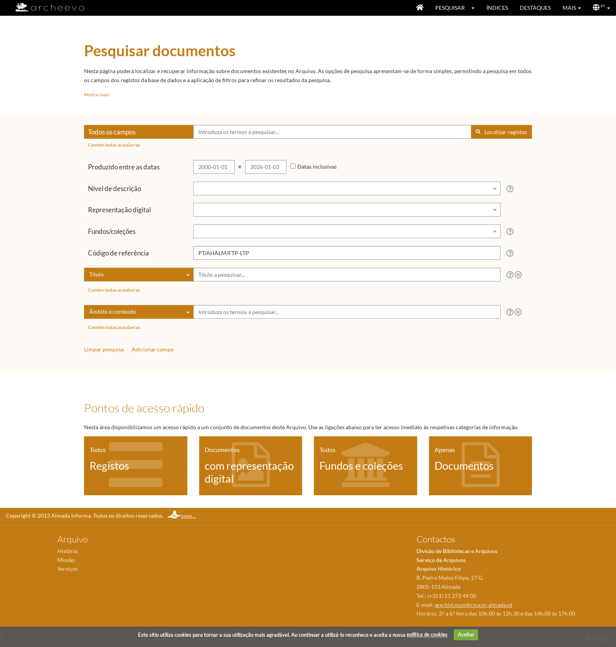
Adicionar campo (153, 349)
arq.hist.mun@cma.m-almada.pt (473, 604)
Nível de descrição (114, 188)
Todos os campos (112, 132)
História (67, 551)
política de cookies (427, 634)
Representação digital (119, 210)
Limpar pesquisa (104, 349)
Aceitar (466, 634)
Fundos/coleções (112, 231)
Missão (66, 560)
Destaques (535, 7)
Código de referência (118, 253)
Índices (497, 7)
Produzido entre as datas (124, 167)
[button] (475, 8)
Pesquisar (450, 7)
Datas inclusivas (317, 166)
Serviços (67, 568)
